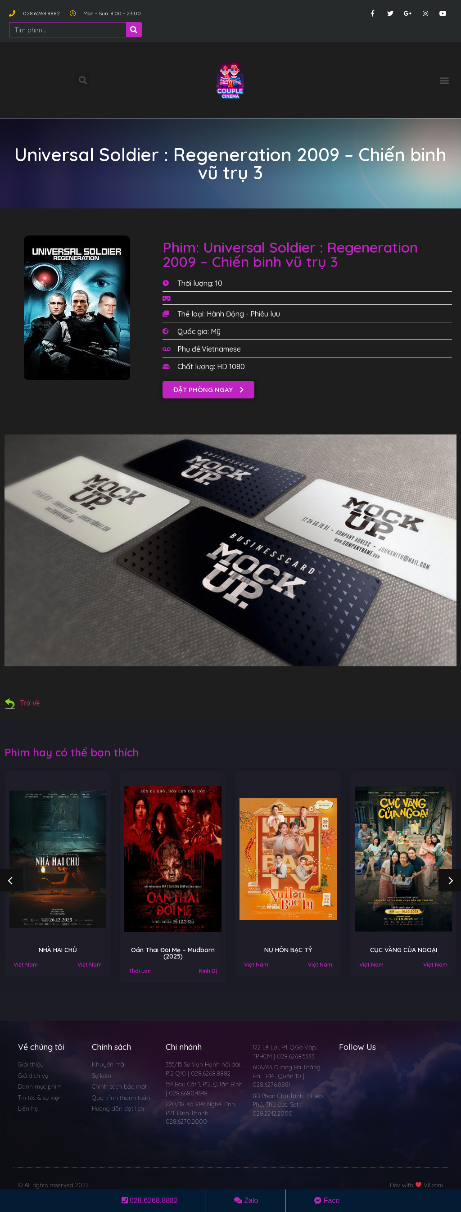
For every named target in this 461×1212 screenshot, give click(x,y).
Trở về (22, 703)
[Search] (133, 30)
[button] (444, 79)
